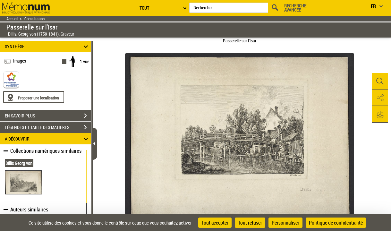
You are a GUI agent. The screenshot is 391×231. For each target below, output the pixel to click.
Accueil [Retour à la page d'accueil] (12, 18)
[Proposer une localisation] (33, 97)
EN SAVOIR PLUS (48, 115)
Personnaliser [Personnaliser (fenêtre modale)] (285, 222)
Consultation (34, 18)
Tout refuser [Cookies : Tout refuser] (250, 222)
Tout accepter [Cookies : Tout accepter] (214, 222)
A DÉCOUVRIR (47, 138)
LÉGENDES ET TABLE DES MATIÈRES (48, 127)
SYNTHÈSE (47, 46)
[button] (380, 81)
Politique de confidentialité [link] (336, 222)
